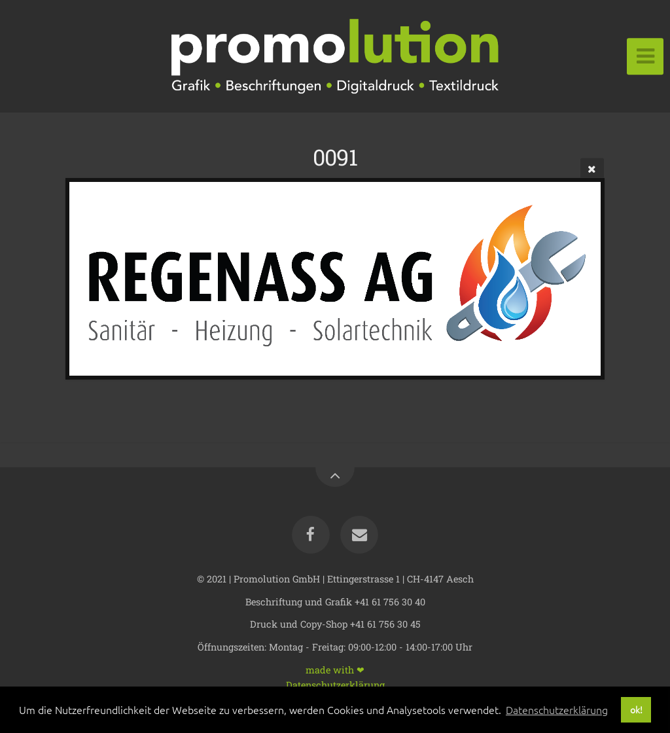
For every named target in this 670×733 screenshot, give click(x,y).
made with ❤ (335, 669)
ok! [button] (636, 709)
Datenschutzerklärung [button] (557, 709)
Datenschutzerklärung (335, 684)
